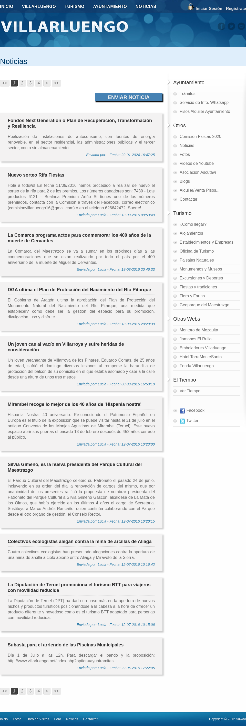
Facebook (192, 411)
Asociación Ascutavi (198, 172)
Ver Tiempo (190, 391)
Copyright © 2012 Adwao (227, 719)
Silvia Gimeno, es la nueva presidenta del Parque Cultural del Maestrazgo (75, 467)
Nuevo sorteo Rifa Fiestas (36, 175)
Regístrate (236, 8)
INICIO (6, 6)
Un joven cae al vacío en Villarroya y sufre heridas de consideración (66, 347)
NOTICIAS (149, 7)
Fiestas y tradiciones (198, 287)
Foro (57, 719)
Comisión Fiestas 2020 (200, 136)
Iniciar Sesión (209, 8)
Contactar (188, 199)
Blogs (185, 181)
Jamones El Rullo (196, 339)
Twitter (189, 421)
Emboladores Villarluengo (203, 348)
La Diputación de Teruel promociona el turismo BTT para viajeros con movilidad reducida (79, 587)
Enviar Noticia (129, 97)
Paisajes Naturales (197, 260)
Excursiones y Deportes (201, 278)
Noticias (13, 61)
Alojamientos (191, 233)
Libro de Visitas (37, 719)
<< (4, 83)
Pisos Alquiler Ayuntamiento (205, 111)
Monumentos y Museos (201, 269)
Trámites (188, 93)
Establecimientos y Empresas (206, 242)
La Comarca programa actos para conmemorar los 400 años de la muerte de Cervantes (79, 238)
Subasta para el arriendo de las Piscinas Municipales (66, 644)
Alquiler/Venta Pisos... (200, 190)
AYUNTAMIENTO (112, 7)
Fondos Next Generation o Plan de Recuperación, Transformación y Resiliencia (80, 123)
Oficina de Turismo (197, 251)
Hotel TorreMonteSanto (201, 357)
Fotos (185, 154)
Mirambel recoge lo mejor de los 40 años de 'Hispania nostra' (74, 404)
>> (56, 83)
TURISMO (77, 7)
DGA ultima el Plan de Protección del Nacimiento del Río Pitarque (79, 289)
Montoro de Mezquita (199, 330)
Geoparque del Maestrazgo (204, 305)
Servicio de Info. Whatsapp (204, 102)
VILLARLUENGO (41, 7)
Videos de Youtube (197, 163)
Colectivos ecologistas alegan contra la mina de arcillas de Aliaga (80, 541)
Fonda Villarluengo (197, 366)
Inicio (4, 719)
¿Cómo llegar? (193, 224)
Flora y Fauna (192, 296)
